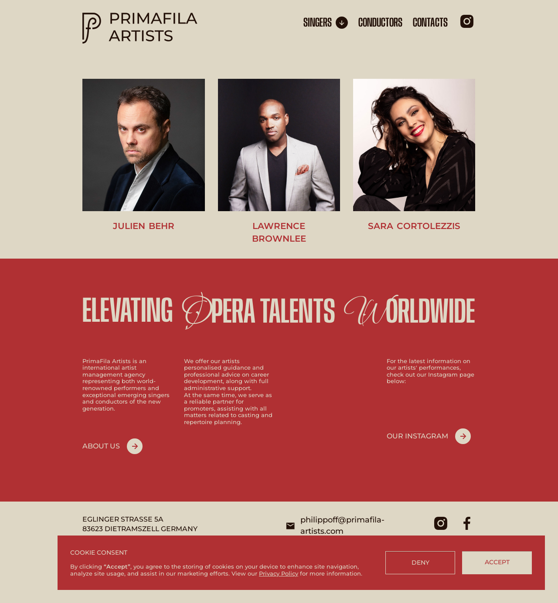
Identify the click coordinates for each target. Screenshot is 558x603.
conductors (380, 23)
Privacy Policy (278, 573)
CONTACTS (430, 23)
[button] (325, 22)
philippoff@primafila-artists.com (342, 525)
